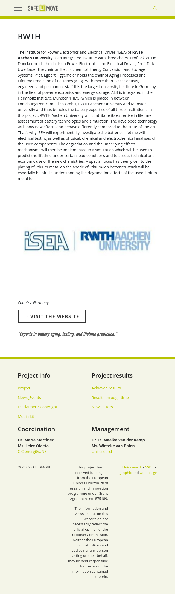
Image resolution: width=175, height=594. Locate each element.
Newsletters (102, 406)
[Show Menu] (20, 8)
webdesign (148, 472)
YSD (148, 467)
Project (24, 388)
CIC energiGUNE (32, 451)
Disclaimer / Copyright (37, 406)
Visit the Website (54, 316)
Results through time (110, 397)
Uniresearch (102, 451)
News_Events (29, 397)
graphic (125, 472)
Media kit (26, 416)
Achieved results (106, 388)
